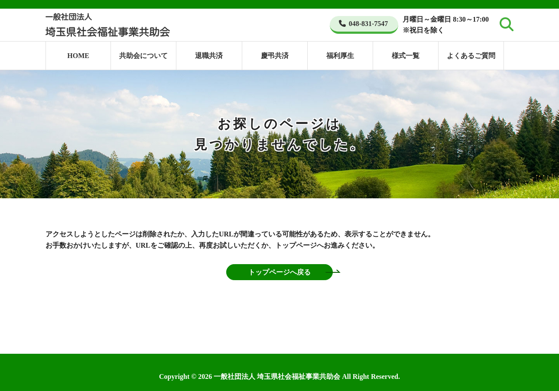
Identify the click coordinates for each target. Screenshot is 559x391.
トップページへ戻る (279, 272)
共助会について (143, 55)
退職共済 (209, 55)
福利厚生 (340, 55)
